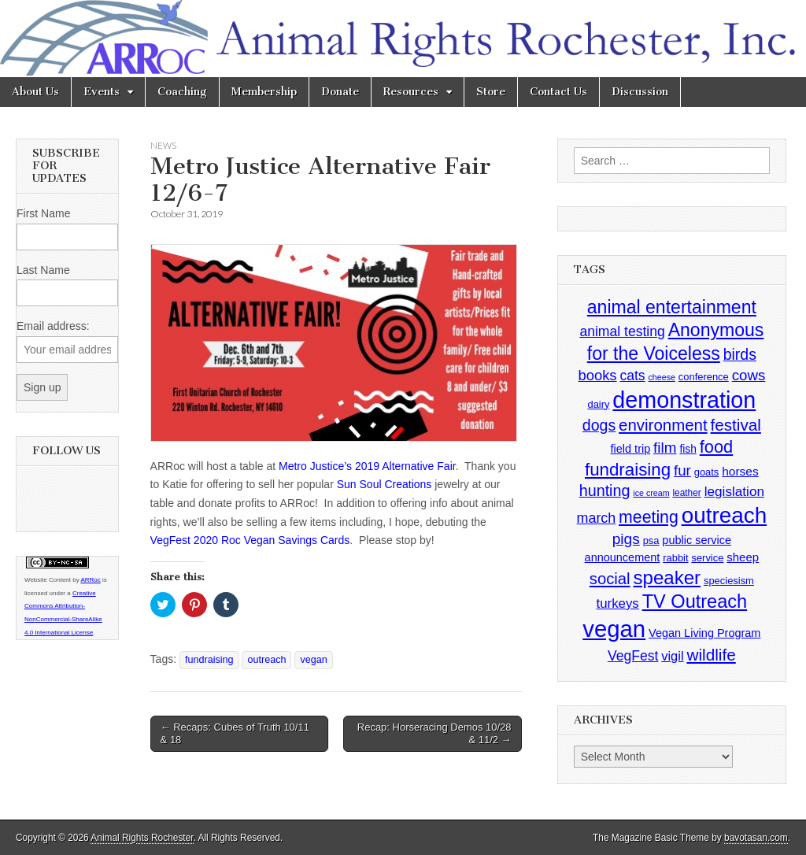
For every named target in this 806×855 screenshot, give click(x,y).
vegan (313, 659)
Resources (410, 91)
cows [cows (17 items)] (749, 375)
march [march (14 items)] (596, 518)
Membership (264, 91)
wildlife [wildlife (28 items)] (710, 655)
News (163, 145)
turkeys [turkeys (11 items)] (618, 603)
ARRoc (90, 579)
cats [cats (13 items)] (632, 375)
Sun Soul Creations (384, 484)
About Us (35, 91)
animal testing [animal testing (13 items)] (621, 331)
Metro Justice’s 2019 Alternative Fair (367, 466)
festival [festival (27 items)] (736, 425)
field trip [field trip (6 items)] (631, 448)
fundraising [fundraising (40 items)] (628, 469)
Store (490, 91)
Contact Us (558, 91)
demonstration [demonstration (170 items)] (684, 400)
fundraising (209, 659)
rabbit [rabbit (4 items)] (675, 558)
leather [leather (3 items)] (686, 492)
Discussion (640, 91)
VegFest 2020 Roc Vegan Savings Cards (250, 540)
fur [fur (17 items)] (682, 470)
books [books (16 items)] (597, 375)
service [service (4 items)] (707, 558)
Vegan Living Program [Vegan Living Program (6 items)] (704, 633)
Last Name (43, 270)
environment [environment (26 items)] (663, 425)
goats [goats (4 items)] (706, 472)
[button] (333, 343)
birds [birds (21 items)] (739, 354)
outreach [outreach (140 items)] (724, 515)
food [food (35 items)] (716, 447)
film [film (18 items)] (664, 447)
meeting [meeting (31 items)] (648, 517)
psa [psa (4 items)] (651, 540)
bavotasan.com (756, 837)
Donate (340, 91)
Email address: (53, 326)
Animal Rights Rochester (142, 837)
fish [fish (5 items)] (687, 449)
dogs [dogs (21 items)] (599, 425)
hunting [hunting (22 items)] (604, 490)
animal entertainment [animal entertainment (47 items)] (671, 307)
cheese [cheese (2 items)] (662, 377)
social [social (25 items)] (610, 578)
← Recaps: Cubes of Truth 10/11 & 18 (235, 733)
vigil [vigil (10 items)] (672, 656)
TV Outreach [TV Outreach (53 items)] (695, 601)
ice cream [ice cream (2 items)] (651, 493)
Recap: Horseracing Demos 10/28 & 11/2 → (434, 733)
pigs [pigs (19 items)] (626, 539)
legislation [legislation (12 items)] (734, 491)
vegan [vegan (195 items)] (613, 629)
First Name (43, 213)
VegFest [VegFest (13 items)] (633, 656)
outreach (266, 659)
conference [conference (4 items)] (703, 377)
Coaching (182, 91)
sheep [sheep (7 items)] (743, 557)
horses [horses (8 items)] (740, 471)
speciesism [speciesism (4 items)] (729, 581)
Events (101, 91)
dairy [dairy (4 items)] (598, 404)
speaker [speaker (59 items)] (667, 577)
